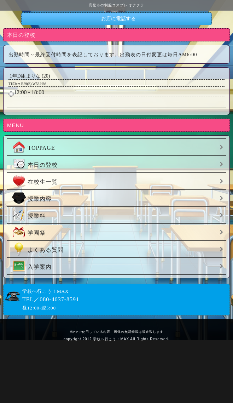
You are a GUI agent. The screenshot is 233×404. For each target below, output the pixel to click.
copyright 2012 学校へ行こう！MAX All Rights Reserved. (116, 339)
